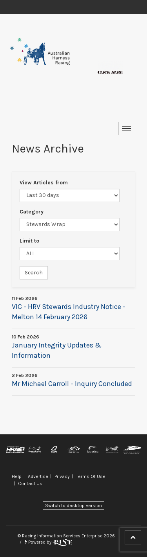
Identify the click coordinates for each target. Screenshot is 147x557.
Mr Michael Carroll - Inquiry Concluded (72, 383)
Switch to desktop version (73, 505)
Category (32, 211)
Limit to (29, 240)
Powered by (48, 542)
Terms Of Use (90, 476)
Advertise (38, 476)
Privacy (62, 476)
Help (17, 476)
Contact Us (30, 483)
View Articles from (44, 182)
